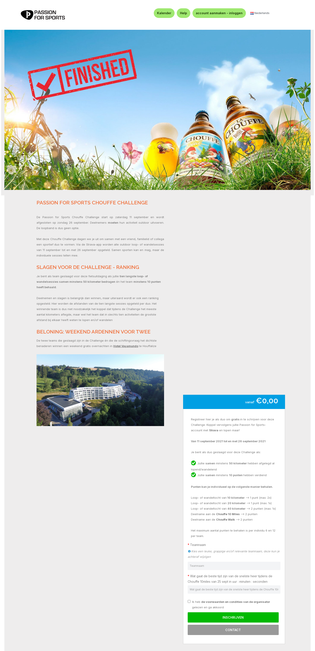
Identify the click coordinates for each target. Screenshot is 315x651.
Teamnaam (199, 545)
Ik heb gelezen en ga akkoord (229, 604)
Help (183, 13)
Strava (213, 430)
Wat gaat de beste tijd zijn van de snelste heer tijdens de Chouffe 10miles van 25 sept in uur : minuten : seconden (230, 578)
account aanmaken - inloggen (219, 13)
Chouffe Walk (225, 519)
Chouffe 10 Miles (228, 514)
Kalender (164, 13)
